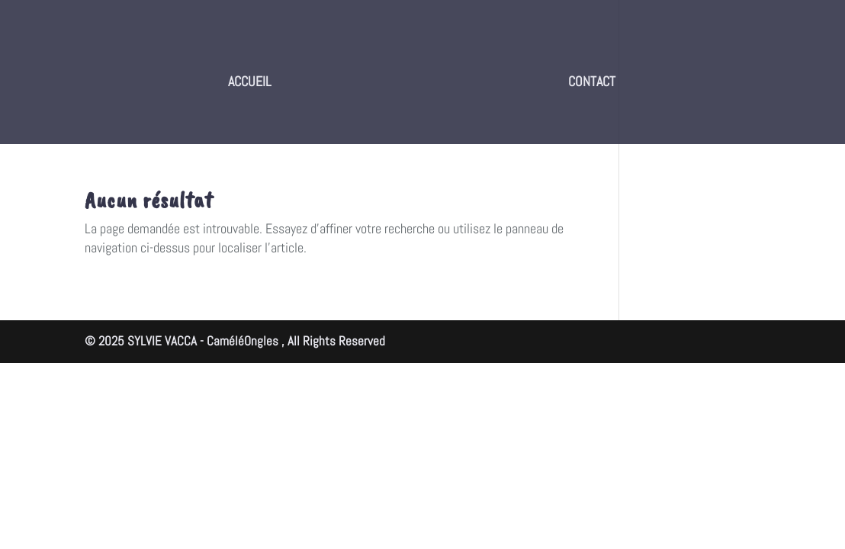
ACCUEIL (249, 83)
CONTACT (591, 83)
